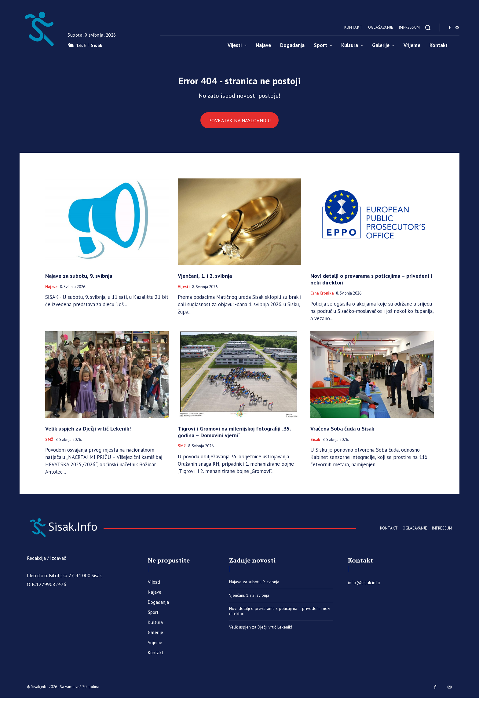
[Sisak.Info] (38, 27)
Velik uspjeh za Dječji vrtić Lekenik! (88, 432)
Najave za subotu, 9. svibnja (78, 280)
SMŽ (49, 444)
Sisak (315, 444)
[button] (427, 27)
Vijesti (184, 291)
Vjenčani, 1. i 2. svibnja (205, 280)
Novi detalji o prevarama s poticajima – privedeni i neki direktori (371, 283)
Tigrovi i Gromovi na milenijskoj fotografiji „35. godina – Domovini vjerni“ (234, 436)
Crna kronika (322, 297)
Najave (51, 291)
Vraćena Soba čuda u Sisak (342, 432)
